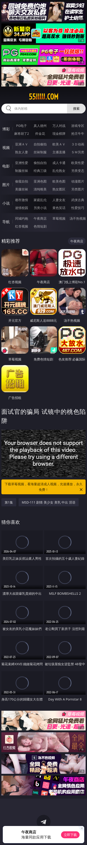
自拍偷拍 (40, 144)
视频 (6, 147)
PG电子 (21, 125)
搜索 (76, 108)
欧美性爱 (77, 163)
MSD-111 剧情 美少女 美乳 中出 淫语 (48, 502)
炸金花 (40, 133)
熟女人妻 (21, 152)
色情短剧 (40, 226)
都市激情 (21, 200)
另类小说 (40, 208)
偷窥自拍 (21, 181)
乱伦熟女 (58, 170)
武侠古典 (77, 200)
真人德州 (40, 125)
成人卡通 (58, 163)
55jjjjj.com (43, 96)
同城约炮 (21, 218)
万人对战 (58, 125)
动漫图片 (77, 181)
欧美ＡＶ (58, 144)
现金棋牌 (58, 133)
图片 (6, 184)
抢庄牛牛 (77, 133)
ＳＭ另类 (77, 152)
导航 (6, 221)
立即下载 (70, 834)
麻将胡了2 (21, 133)
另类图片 (77, 189)
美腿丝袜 (21, 189)
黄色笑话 (58, 208)
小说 (6, 203)
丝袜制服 (40, 152)
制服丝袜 (21, 170)
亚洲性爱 (21, 163)
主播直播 (58, 152)
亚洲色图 (40, 181)
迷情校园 (21, 208)
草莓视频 (58, 218)
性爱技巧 (77, 208)
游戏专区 (77, 125)
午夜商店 (40, 218)
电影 (6, 166)
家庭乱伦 (40, 200)
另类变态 (77, 170)
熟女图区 (58, 189)
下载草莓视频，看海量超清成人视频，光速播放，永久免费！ (44, 487)
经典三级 (40, 170)
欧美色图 (58, 181)
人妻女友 (58, 200)
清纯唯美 (40, 189)
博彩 (6, 129)
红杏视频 (21, 226)
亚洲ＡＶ (21, 144)
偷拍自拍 (40, 163)
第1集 (9, 502)
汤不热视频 (78, 218)
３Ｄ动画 (77, 144)
